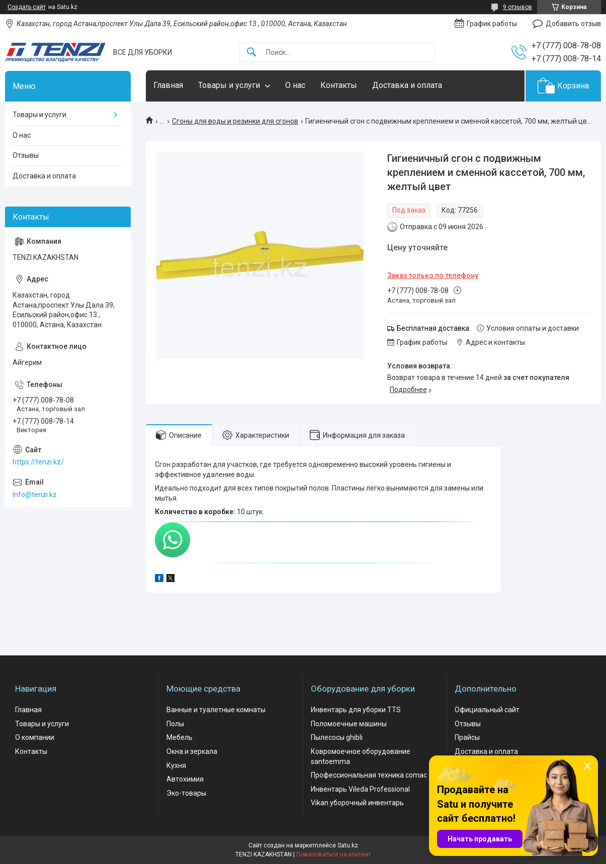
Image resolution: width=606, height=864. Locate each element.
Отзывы (26, 155)
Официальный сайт (487, 710)
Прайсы (467, 737)
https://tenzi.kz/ (38, 462)
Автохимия (185, 779)
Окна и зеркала (191, 751)
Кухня (176, 765)
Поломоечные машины (349, 724)
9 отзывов (517, 7)
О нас (295, 85)
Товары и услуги (229, 85)
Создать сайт (27, 7)
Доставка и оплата (407, 85)
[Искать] (251, 52)
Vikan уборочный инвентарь (357, 803)
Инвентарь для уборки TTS (356, 710)
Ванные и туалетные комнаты (216, 710)
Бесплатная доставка (433, 328)
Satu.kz (347, 845)
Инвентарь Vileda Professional (360, 789)
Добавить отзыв (573, 24)
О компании (34, 737)
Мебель (179, 737)
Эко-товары (186, 793)
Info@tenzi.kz (35, 495)
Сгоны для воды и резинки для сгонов (235, 121)
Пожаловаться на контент (333, 854)
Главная (168, 85)
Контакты (338, 85)
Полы (175, 724)
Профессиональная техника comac (369, 775)
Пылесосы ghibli (337, 737)
